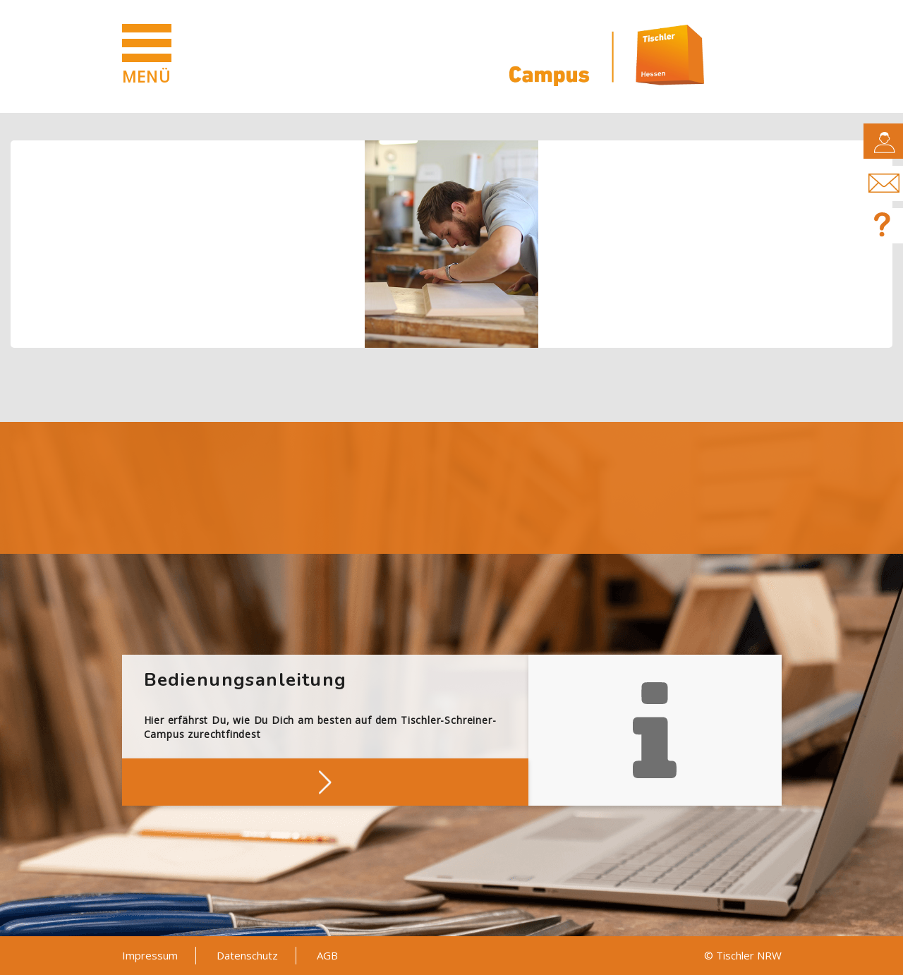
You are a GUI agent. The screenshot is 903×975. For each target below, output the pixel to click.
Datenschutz (247, 955)
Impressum (150, 955)
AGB (327, 955)
